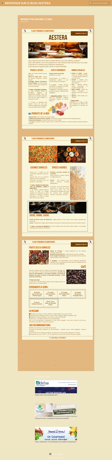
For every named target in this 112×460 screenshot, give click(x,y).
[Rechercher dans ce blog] (101, 3)
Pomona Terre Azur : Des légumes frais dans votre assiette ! (52, 418)
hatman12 (61, 457)
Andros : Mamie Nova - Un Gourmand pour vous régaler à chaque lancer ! (55, 441)
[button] (22, 25)
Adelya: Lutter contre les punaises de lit (46, 395)
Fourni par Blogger (56, 454)
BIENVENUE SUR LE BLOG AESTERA (27, 3)
